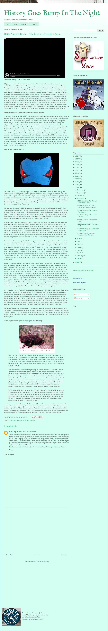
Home (8, 24)
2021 (77, 170)
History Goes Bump (78, 278)
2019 (77, 176)
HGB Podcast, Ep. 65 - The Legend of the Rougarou (85, 234)
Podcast (23, 24)
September (81, 198)
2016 (77, 184)
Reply (11, 450)
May (78, 247)
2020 (77, 173)
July (78, 241)
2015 (77, 187)
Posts (77, 294)
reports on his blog (24, 321)
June (79, 244)
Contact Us (33, 24)
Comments (78, 298)
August (79, 238)
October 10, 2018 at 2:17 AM (28, 432)
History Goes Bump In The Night (52, 13)
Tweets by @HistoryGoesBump (83, 270)
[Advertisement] (36, 530)
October (80, 196)
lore (15, 420)
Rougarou (20, 420)
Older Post (64, 555)
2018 (77, 179)
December (80, 190)
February (80, 256)
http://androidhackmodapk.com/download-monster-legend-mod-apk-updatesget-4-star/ (37, 447)
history (11, 420)
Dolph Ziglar (13, 432)
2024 (77, 162)
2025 (77, 159)
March (79, 253)
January (80, 258)
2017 (77, 182)
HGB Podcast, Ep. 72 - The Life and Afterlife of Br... (87, 202)
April (79, 250)
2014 (77, 262)
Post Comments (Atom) (41, 561)
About (15, 24)
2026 (77, 156)
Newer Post (9, 555)
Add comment (10, 455)
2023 (77, 164)
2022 (77, 167)
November (80, 193)
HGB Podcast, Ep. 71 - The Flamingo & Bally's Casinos (86, 206)
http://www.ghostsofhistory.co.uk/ (32, 619)
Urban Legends (30, 420)
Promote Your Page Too (79, 282)
